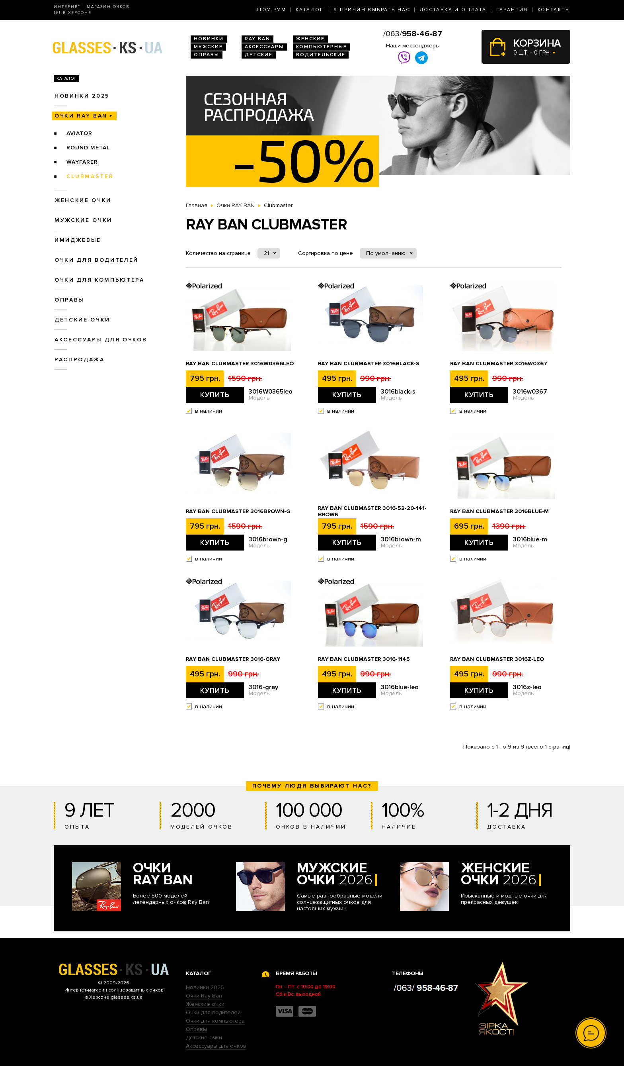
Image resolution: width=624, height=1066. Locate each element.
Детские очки (82, 319)
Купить (215, 394)
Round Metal (88, 147)
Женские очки (83, 200)
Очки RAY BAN (81, 115)
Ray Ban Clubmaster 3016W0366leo (240, 364)
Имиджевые (78, 240)
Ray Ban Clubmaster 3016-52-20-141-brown (372, 511)
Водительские (320, 55)
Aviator (79, 133)
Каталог (310, 10)
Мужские (208, 47)
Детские (259, 55)
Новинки (209, 39)
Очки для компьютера (99, 279)
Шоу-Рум (271, 10)
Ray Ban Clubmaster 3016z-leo (497, 659)
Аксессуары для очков (101, 339)
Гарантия (512, 10)
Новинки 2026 (205, 987)
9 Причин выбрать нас (371, 10)
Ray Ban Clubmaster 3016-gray (233, 659)
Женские (310, 39)
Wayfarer (82, 162)
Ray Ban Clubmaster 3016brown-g (238, 511)
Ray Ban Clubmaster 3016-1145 (364, 659)
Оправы (206, 55)
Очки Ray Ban (204, 995)
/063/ (412, 34)
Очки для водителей (96, 260)
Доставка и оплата (453, 10)
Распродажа (80, 359)
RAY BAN (257, 39)
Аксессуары (264, 47)
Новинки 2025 (82, 95)
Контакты (554, 10)
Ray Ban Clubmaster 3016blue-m (499, 511)
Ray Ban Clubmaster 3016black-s (368, 364)
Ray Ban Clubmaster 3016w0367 (498, 364)
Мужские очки (83, 220)
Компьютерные (321, 47)
